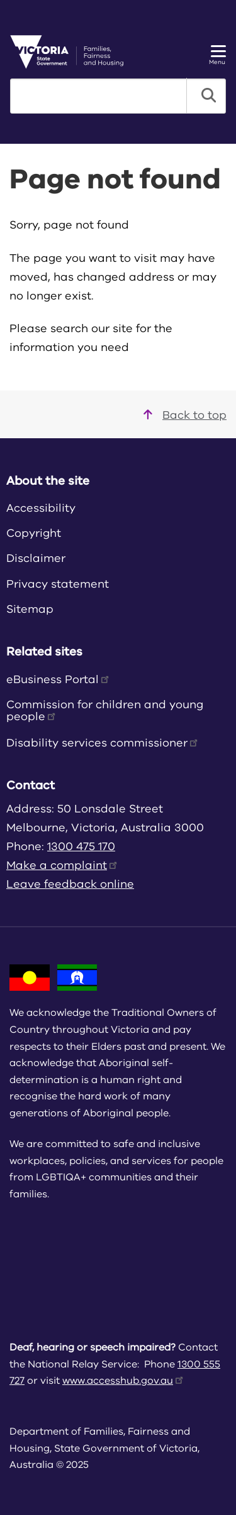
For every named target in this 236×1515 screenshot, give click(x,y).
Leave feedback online (70, 884)
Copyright (33, 533)
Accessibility (41, 507)
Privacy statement (57, 583)
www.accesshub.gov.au (123, 1381)
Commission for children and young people (104, 710)
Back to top (185, 415)
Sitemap (29, 609)
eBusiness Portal (58, 679)
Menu (217, 55)
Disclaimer (35, 558)
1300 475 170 (81, 846)
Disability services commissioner (102, 742)
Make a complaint (62, 865)
